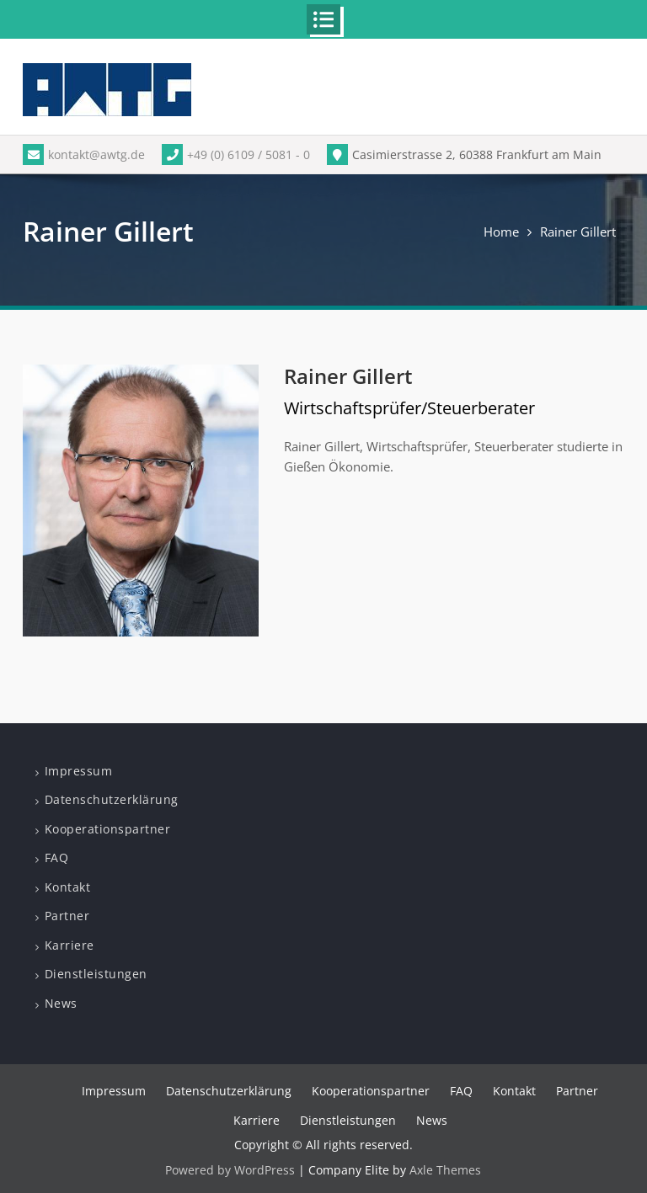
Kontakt (68, 887)
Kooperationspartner (108, 829)
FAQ (57, 857)
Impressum (79, 771)
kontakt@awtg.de (84, 154)
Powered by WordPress (230, 1170)
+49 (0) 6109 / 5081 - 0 (236, 154)
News (61, 1003)
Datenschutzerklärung (112, 799)
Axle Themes (445, 1170)
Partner (67, 916)
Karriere (69, 945)
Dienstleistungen (96, 974)
